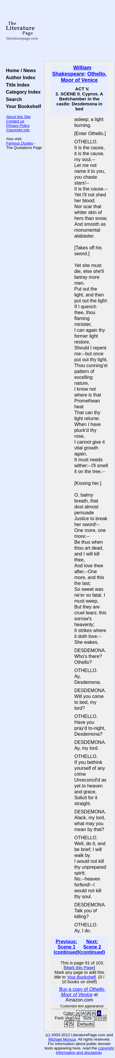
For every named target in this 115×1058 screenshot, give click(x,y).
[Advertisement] (79, 30)
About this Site (18, 117)
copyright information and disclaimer (85, 1050)
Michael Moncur (62, 1039)
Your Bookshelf (22, 106)
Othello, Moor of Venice (83, 77)
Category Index (22, 91)
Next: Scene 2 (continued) (92, 947)
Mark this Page (79, 967)
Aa (69, 1018)
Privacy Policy (18, 125)
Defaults (86, 1024)
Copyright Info (18, 130)
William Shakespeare (71, 71)
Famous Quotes (19, 143)
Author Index (19, 77)
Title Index (16, 84)
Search (12, 99)
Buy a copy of (82, 992)
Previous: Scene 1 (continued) (66, 947)
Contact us (15, 121)
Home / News (19, 70)
